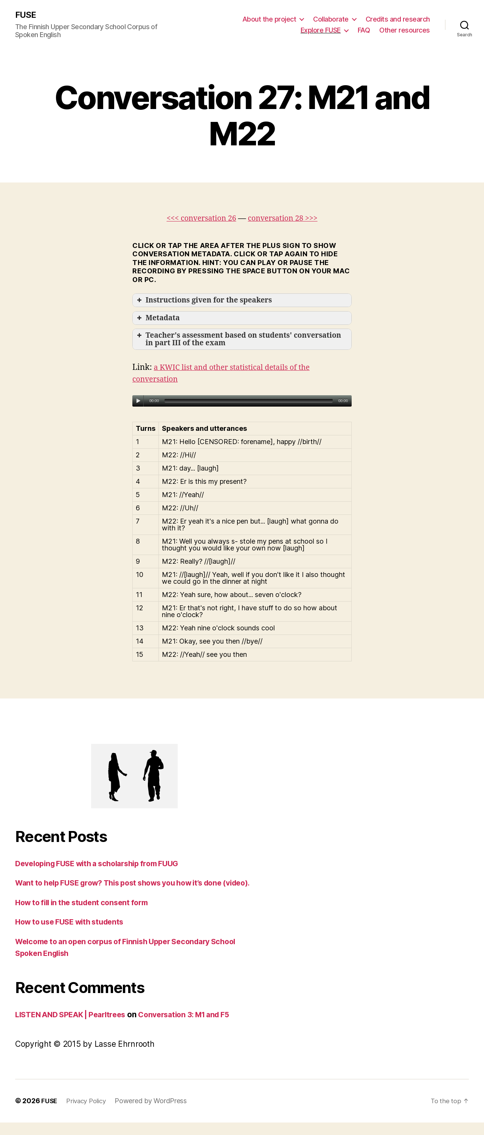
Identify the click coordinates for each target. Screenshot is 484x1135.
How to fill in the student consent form (87, 915)
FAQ (364, 30)
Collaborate (331, 19)
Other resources (404, 30)
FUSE (26, 15)
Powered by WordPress (155, 1114)
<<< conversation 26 (198, 219)
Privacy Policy (88, 1114)
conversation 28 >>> (285, 219)
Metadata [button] (157, 318)
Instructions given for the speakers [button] (203, 301)
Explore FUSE (321, 30)
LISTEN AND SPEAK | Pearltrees (75, 1027)
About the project (269, 19)
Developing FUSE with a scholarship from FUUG (104, 864)
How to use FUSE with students (74, 934)
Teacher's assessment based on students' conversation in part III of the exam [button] (238, 340)
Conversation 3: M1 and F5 (198, 1027)
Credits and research (398, 19)
